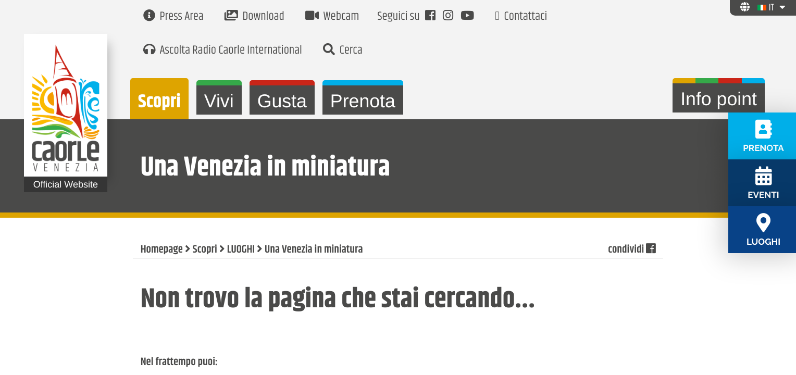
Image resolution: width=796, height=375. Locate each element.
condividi (631, 250)
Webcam (332, 17)
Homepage (162, 250)
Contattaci (521, 17)
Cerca (343, 51)
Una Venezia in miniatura (314, 250)
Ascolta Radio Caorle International (222, 51)
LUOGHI (241, 250)
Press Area (173, 17)
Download (254, 17)
